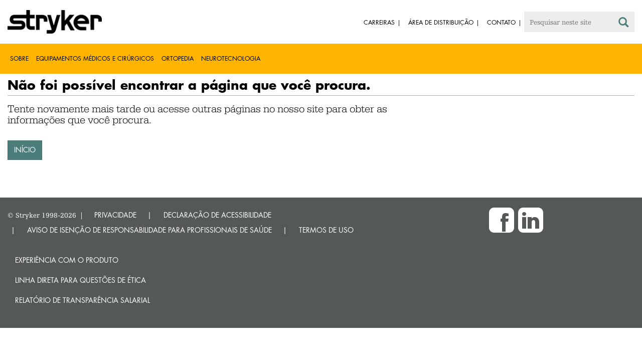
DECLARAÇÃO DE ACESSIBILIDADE (217, 215)
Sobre (19, 58)
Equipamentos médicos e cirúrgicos (95, 58)
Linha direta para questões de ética (80, 280)
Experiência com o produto (66, 260)
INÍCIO (25, 149)
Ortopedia (178, 58)
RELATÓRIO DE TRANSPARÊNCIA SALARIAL (82, 300)
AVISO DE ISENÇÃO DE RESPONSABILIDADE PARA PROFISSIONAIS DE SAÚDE (149, 230)
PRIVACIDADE (115, 215)
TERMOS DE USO (326, 230)
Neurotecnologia (230, 58)
